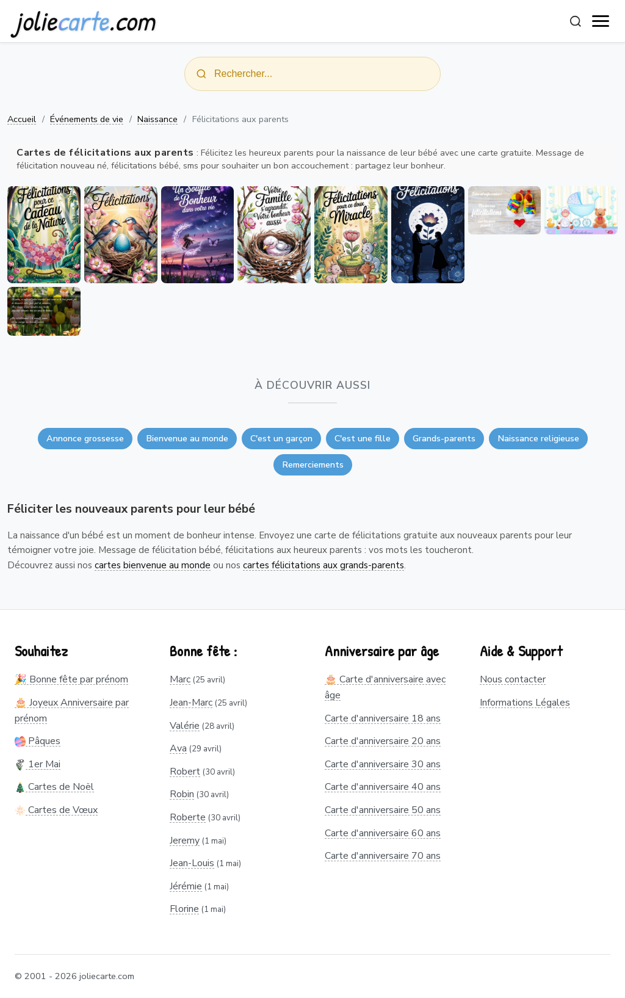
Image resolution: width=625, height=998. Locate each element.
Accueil (21, 119)
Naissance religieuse (538, 438)
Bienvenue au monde (187, 438)
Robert (185, 771)
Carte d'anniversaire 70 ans (383, 855)
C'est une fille (362, 438)
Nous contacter (513, 679)
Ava (178, 748)
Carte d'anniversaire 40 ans (383, 787)
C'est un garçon (281, 438)
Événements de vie (86, 119)
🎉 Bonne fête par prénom (71, 679)
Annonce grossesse (85, 438)
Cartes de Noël (54, 787)
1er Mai (37, 764)
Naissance (157, 119)
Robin (182, 794)
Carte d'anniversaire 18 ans (383, 718)
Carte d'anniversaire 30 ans (383, 764)
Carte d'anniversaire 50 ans (383, 810)
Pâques (37, 741)
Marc (180, 679)
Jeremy (185, 840)
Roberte (188, 817)
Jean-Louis (192, 863)
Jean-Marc (191, 702)
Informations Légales (525, 702)
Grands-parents (444, 438)
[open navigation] (601, 21)
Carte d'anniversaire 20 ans (383, 741)
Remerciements (313, 464)
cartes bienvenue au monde (153, 565)
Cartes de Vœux (56, 810)
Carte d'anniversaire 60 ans (383, 833)
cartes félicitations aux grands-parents (323, 565)
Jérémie (186, 886)
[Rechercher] (575, 21)
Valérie (185, 725)
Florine (184, 909)
